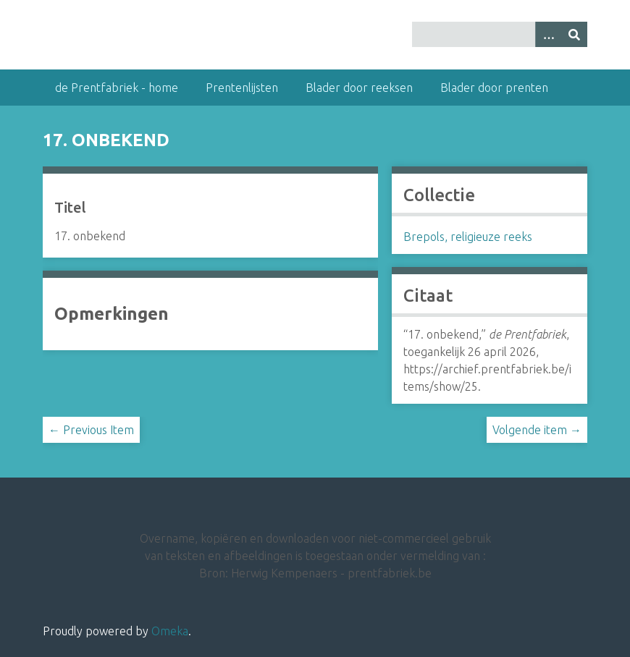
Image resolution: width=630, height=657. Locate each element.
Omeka (169, 630)
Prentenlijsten (242, 87)
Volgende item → (536, 429)
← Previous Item (91, 429)
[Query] (499, 34)
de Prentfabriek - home (116, 87)
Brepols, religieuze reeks (467, 236)
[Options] (548, 34)
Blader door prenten (494, 87)
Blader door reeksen (359, 87)
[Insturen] (574, 34)
